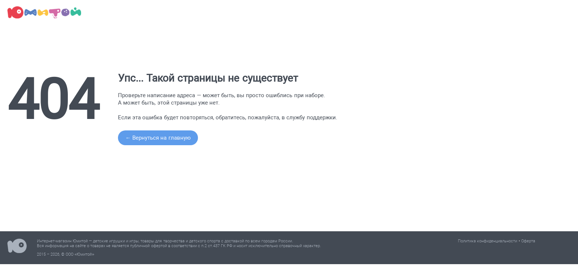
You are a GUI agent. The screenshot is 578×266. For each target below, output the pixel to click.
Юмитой (17, 247)
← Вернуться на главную (158, 137)
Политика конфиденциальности (487, 241)
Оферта (528, 241)
